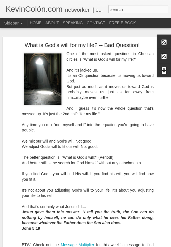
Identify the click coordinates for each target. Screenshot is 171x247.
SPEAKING (73, 23)
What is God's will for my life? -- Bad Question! (82, 45)
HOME (36, 23)
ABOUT (52, 23)
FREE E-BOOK (122, 23)
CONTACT (96, 23)
